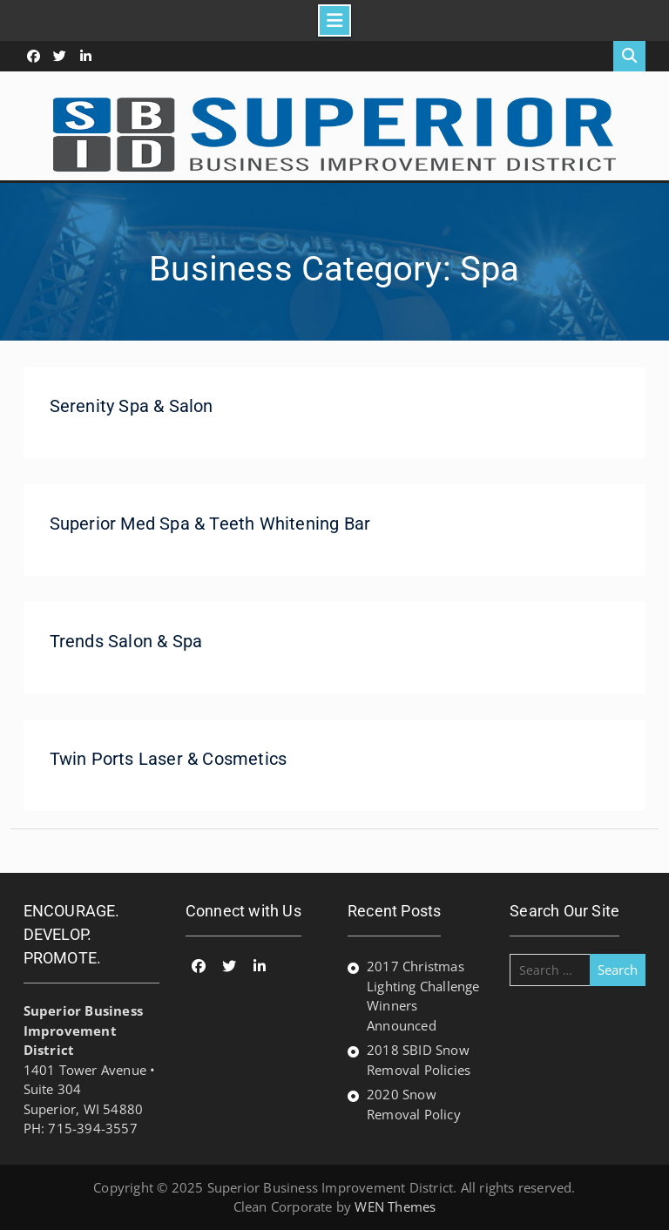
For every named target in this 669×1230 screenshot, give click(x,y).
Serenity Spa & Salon (131, 405)
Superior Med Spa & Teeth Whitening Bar (210, 523)
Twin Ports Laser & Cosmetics (168, 758)
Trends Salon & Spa (126, 641)
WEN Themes (395, 1206)
